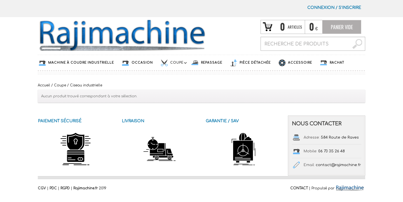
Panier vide (342, 27)
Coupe (60, 85)
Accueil (44, 85)
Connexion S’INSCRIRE (334, 8)
